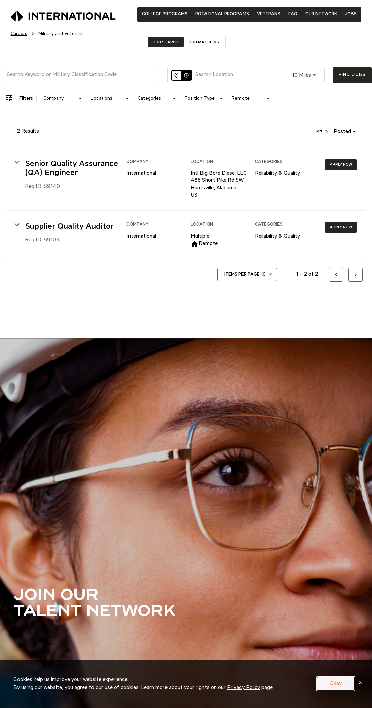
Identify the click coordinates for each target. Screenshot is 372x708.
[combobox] (78, 75)
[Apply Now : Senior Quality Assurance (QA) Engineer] (341, 164)
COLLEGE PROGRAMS (164, 14)
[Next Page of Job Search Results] (355, 275)
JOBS (351, 14)
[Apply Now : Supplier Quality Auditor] (341, 227)
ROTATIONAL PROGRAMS (222, 14)
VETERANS (268, 14)
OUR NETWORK (321, 14)
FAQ (292, 14)
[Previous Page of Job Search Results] (336, 275)
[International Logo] (48, 14)
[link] (186, 179)
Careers (19, 33)
